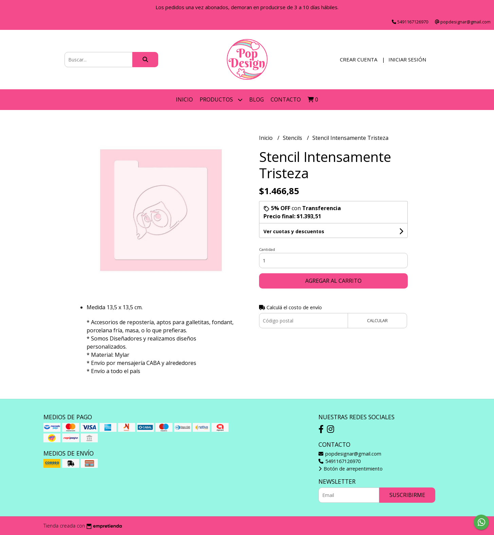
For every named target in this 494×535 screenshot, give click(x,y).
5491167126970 (339, 461)
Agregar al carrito (333, 280)
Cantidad (267, 249)
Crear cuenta (358, 59)
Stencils (293, 138)
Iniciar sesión (407, 59)
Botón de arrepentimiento (350, 468)
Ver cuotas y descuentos (293, 231)
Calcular (377, 320)
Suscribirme (407, 495)
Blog (256, 99)
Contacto (286, 99)
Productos (221, 99)
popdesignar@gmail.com (349, 453)
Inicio (184, 99)
